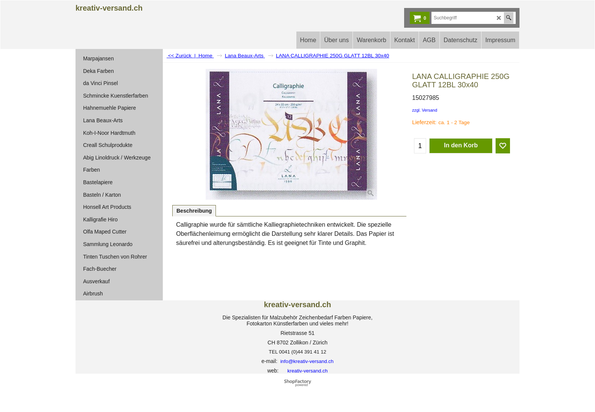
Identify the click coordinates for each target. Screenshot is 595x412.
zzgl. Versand (424, 110)
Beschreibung (194, 211)
